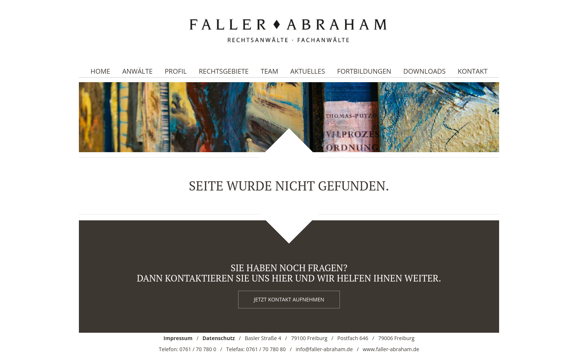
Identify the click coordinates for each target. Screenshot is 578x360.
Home (100, 71)
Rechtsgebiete (223, 71)
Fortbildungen (364, 71)
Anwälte (137, 71)
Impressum (178, 338)
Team (269, 71)
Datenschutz (218, 338)
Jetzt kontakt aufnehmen (289, 299)
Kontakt (473, 71)
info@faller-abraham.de (324, 349)
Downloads (424, 71)
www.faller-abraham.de (391, 349)
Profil (176, 71)
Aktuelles (307, 71)
